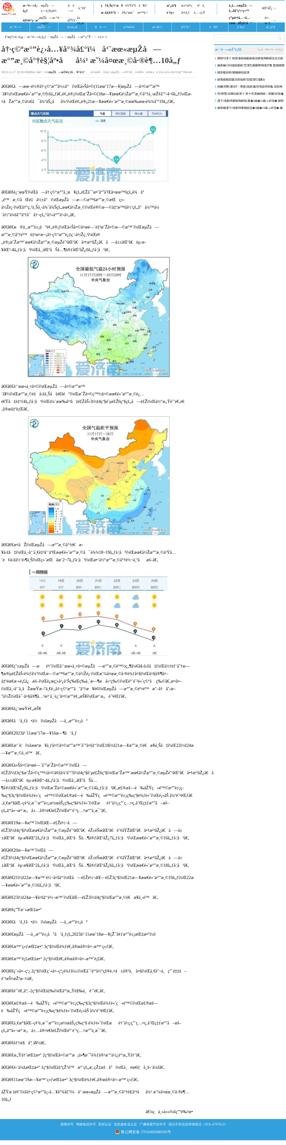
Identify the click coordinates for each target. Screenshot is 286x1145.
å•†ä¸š (185, 12)
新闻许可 (67, 1124)
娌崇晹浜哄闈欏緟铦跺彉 (233, 72)
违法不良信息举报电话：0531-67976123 (197, 1124)
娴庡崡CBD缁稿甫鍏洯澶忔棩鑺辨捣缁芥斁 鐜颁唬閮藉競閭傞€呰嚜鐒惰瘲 (250, 66)
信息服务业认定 (125, 1124)
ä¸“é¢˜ (82, 8)
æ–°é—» (15, 27)
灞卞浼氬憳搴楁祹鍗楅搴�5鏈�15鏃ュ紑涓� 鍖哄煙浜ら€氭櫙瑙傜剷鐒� (250, 101)
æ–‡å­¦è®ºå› (110, 12)
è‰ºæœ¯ (128, 12)
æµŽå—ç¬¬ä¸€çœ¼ (49, 8)
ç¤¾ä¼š (129, 27)
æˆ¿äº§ (171, 5)
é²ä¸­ (201, 5)
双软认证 (104, 1124)
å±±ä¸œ (80, 20)
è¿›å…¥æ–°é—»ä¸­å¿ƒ (270, 49)
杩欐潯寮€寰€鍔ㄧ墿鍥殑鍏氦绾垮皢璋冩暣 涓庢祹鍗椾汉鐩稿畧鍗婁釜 (249, 87)
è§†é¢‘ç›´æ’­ (31, 20)
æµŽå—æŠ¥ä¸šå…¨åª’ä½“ (67, 72)
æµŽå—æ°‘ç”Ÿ (79, 37)
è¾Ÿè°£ (130, 5)
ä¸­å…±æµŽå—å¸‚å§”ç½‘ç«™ (240, 8)
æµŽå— (44, 27)
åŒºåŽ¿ (267, 8)
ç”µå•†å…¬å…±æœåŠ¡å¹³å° (240, 20)
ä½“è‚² (185, 27)
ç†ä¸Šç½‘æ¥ (112, 5)
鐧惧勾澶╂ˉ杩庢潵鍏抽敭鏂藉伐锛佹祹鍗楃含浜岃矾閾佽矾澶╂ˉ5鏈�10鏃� (250, 59)
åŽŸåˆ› (72, 20)
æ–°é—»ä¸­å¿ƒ (30, 8)
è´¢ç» (172, 12)
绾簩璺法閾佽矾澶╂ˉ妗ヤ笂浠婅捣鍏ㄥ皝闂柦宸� (250, 93)
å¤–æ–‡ (267, 20)
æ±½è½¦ (186, 5)
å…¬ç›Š (199, 12)
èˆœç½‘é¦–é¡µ (14, 37)
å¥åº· (143, 5)
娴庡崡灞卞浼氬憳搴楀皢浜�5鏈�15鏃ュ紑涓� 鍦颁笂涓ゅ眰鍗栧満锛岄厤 (250, 108)
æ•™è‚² (142, 12)
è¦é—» (71, 8)
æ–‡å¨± (157, 27)
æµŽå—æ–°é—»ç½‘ (49, 20)
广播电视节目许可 (153, 1124)
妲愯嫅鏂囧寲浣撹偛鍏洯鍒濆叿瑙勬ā (241, 79)
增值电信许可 (86, 1124)
